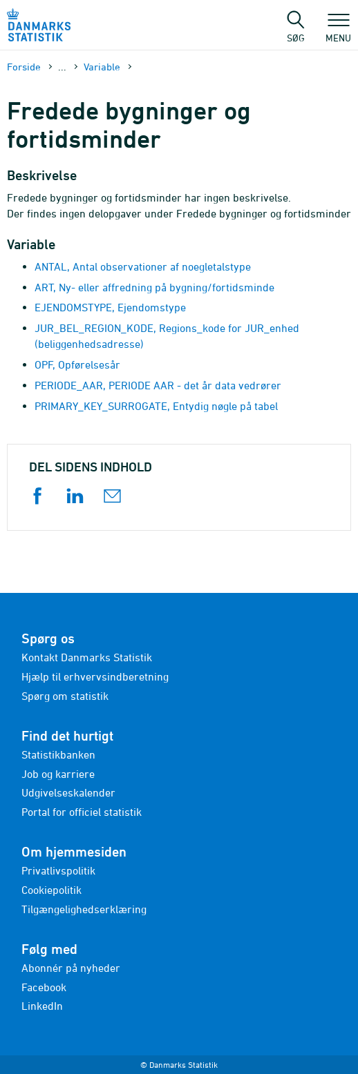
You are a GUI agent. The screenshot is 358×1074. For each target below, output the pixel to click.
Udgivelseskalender (68, 792)
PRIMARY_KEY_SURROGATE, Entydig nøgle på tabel (156, 406)
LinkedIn (42, 1005)
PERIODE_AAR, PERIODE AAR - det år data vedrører (158, 385)
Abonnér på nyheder (70, 967)
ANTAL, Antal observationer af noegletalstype (143, 266)
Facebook (43, 987)
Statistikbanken (58, 754)
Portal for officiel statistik (81, 812)
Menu (338, 31)
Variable (102, 66)
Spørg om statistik (65, 696)
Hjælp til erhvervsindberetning (95, 676)
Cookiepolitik (51, 889)
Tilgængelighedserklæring (84, 909)
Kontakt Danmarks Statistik (86, 657)
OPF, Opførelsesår (77, 364)
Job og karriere (58, 774)
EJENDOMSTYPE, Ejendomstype (110, 307)
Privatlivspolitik (58, 870)
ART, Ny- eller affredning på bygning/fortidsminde (154, 287)
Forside (24, 66)
